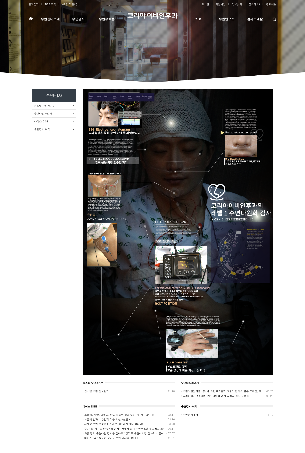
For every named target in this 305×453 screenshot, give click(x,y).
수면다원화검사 (43, 113)
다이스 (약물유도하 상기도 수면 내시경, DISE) (129, 438)
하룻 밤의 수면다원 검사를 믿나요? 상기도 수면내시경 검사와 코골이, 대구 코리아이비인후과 (129, 433)
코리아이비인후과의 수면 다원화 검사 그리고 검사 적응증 (227, 395)
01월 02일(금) (70, 4)
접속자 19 (254, 4)
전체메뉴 (271, 4)
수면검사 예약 (42, 129)
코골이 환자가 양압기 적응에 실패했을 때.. (129, 419)
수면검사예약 (227, 414)
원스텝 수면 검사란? (129, 391)
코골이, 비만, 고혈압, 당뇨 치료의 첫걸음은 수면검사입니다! (129, 414)
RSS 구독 (50, 4)
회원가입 (220, 4)
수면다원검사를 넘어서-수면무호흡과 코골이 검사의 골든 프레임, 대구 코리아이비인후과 (227, 391)
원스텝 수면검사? (44, 105)
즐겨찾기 (34, 4)
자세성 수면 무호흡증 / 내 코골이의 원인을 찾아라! (129, 424)
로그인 (205, 4)
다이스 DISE (41, 121)
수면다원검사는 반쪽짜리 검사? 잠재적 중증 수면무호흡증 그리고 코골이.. (129, 428)
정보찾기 (237, 4)
